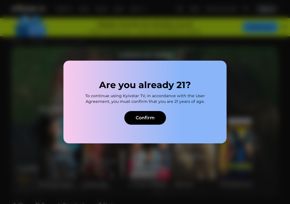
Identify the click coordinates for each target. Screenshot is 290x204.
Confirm (145, 117)
